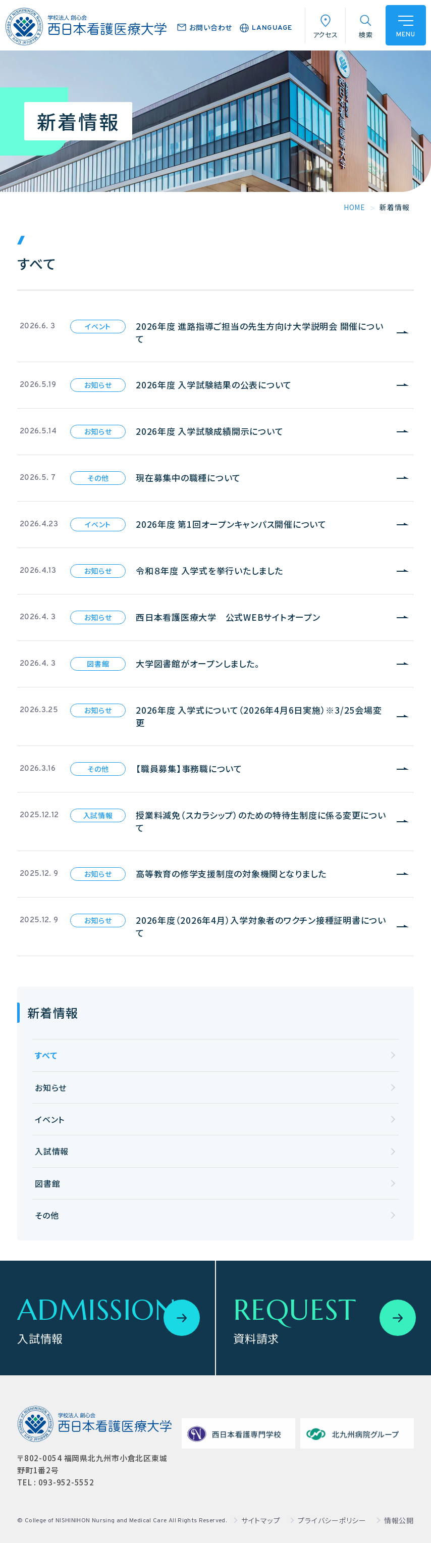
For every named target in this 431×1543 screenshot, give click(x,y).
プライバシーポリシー (332, 1520)
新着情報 (52, 1012)
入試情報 (52, 1151)
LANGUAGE (272, 28)
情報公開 (399, 1520)
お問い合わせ (211, 27)
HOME (354, 207)
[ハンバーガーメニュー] (406, 25)
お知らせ (51, 1087)
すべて (46, 1055)
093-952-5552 (66, 1482)
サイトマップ (261, 1520)
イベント (50, 1119)
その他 (47, 1215)
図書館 (47, 1183)
